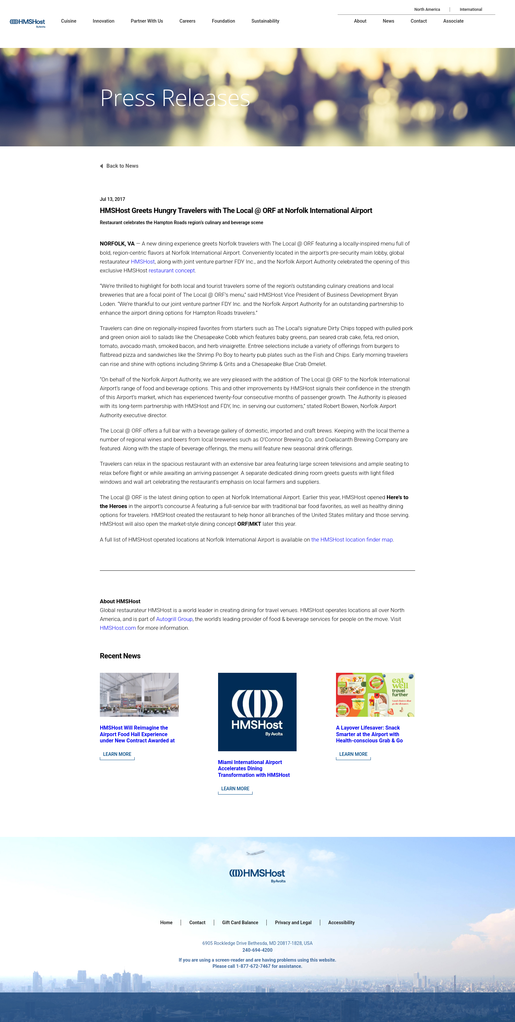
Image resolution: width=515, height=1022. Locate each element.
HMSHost (143, 261)
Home (166, 922)
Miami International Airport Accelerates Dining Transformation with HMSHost (254, 768)
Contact (197, 922)
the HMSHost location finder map (352, 539)
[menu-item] (69, 21)
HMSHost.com (118, 628)
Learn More (117, 754)
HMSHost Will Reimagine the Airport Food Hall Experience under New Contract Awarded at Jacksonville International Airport (137, 740)
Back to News (122, 166)
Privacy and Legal (293, 922)
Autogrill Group (174, 619)
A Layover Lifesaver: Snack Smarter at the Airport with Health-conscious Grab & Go (369, 734)
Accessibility (341, 922)
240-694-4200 (257, 950)
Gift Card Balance (240, 922)
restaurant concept (172, 270)
